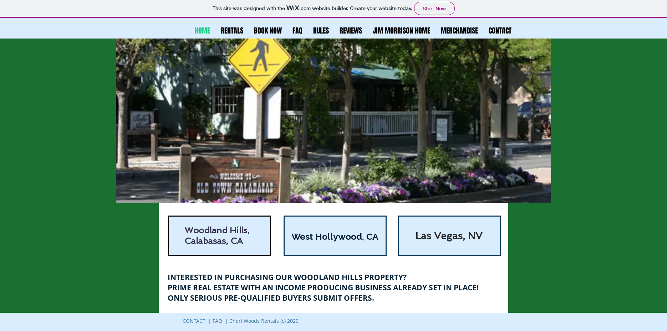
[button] (321, 30)
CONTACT (194, 320)
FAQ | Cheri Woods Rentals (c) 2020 (256, 320)
